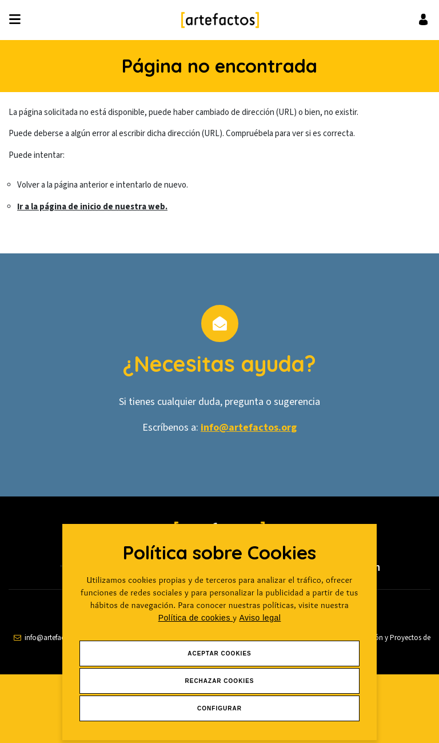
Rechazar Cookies (219, 681)
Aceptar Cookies (219, 653)
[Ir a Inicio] (220, 20)
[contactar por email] (50, 638)
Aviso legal (260, 617)
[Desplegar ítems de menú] (18, 20)
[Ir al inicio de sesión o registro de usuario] (423, 19)
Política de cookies (195, 617)
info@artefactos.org (249, 427)
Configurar (219, 708)
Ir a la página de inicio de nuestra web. (92, 207)
